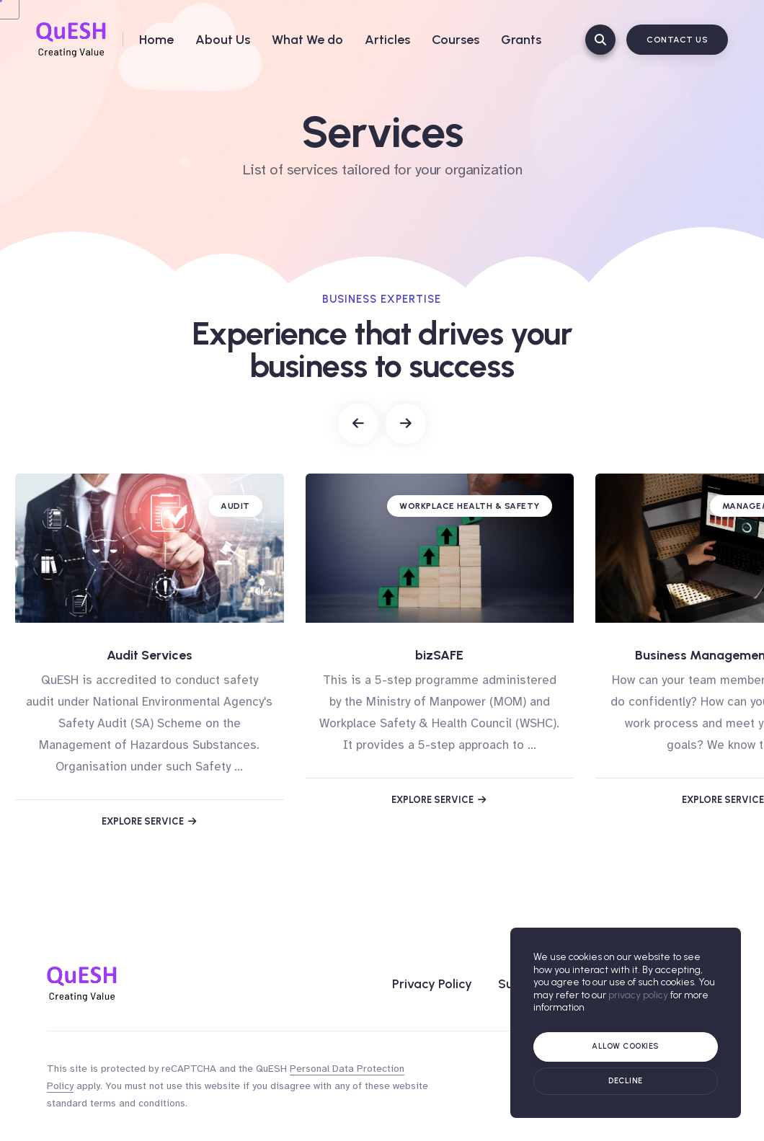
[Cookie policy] (625, 1081)
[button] (358, 424)
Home (156, 40)
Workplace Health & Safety (469, 506)
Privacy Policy (432, 984)
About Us (222, 40)
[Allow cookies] (625, 1047)
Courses (455, 40)
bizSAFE (439, 655)
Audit (235, 506)
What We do (307, 40)
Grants (521, 40)
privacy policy (638, 995)
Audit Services (149, 655)
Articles (387, 40)
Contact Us (677, 40)
